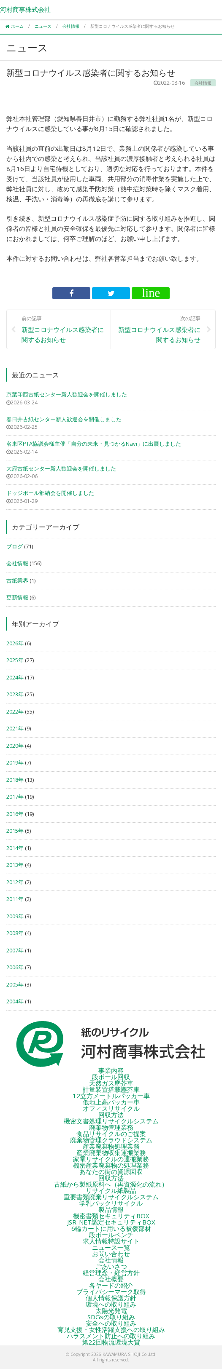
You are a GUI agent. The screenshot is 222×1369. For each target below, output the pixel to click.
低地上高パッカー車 (111, 1102)
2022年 (15, 711)
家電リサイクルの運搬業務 (111, 1159)
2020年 (15, 745)
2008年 (15, 933)
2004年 (15, 1001)
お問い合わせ (111, 1253)
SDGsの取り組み (111, 1317)
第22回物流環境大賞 (111, 1342)
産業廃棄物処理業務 (111, 1146)
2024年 (15, 677)
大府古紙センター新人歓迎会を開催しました (61, 468)
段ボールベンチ (111, 1234)
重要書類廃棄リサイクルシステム (111, 1197)
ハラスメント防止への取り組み (111, 1336)
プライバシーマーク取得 (111, 1291)
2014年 (15, 848)
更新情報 (17, 597)
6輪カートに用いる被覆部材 (111, 1228)
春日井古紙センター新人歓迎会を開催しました (64, 419)
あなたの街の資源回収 (111, 1171)
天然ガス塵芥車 (111, 1083)
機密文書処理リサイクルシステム (111, 1121)
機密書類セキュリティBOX (111, 1215)
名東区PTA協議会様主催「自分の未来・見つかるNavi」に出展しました (93, 443)
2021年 (15, 728)
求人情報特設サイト (111, 1241)
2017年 (15, 796)
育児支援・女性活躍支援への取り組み (111, 1329)
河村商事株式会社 (25, 9)
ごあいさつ (111, 1266)
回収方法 (111, 1114)
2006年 (15, 967)
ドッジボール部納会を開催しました (50, 493)
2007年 (15, 950)
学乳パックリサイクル (111, 1203)
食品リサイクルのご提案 (111, 1133)
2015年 (15, 830)
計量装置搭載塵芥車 (111, 1089)
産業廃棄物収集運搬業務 (111, 1152)
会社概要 (111, 1279)
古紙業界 (17, 580)
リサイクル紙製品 (111, 1190)
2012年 (15, 882)
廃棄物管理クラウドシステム (111, 1140)
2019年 (15, 762)
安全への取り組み (111, 1323)
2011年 (15, 899)
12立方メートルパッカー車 (111, 1095)
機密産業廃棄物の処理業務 (111, 1165)
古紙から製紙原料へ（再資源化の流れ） (111, 1184)
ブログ (14, 546)
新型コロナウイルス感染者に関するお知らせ (63, 329)
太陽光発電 (111, 1310)
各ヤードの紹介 (111, 1285)
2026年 (15, 643)
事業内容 (111, 1070)
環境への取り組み (111, 1304)
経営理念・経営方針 (111, 1272)
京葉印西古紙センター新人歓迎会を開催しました (66, 394)
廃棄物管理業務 (111, 1127)
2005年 (15, 984)
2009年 (15, 916)
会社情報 (17, 563)
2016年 (15, 814)
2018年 (15, 779)
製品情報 (111, 1209)
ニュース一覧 (111, 1247)
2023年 (15, 694)
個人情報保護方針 (111, 1298)
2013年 (15, 865)
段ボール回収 (111, 1076)
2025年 (15, 660)
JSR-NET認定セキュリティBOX (111, 1222)
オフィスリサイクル (111, 1108)
